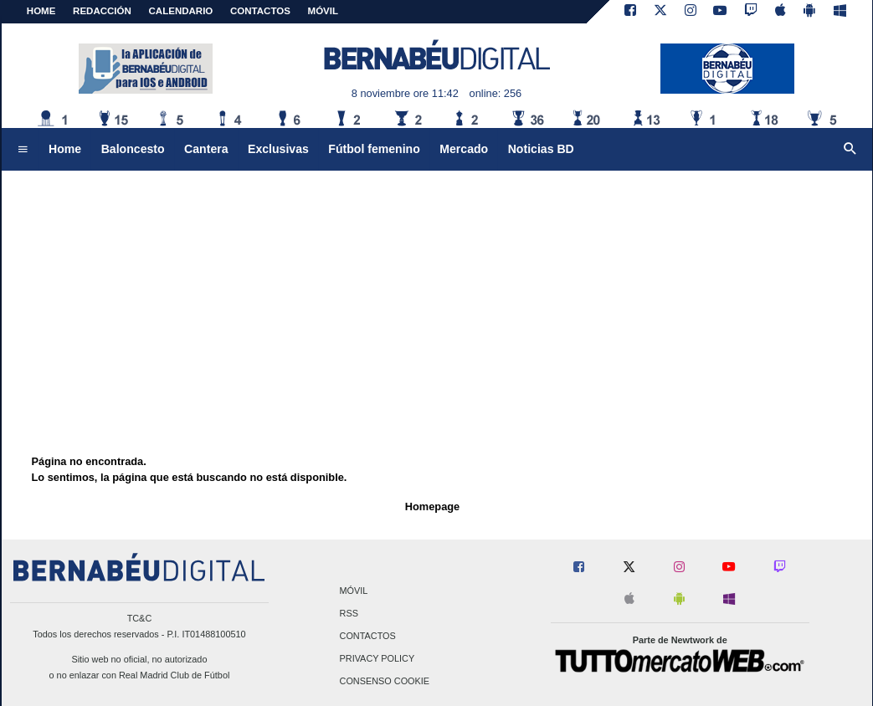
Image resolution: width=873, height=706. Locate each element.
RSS (349, 613)
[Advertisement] (437, 288)
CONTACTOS (260, 11)
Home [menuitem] (65, 149)
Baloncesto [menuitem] (133, 149)
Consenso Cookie (385, 682)
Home (41, 11)
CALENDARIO (181, 11)
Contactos (368, 636)
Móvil (354, 591)
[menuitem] (22, 149)
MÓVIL (323, 11)
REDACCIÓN (102, 11)
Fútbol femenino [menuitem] (373, 149)
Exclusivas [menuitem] (278, 149)
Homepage (432, 506)
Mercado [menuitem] (463, 149)
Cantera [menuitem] (206, 149)
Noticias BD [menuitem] (541, 149)
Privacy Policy (377, 659)
